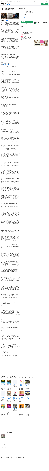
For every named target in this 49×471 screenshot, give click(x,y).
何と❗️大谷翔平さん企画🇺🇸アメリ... (21, 395)
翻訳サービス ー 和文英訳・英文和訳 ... (3, 438)
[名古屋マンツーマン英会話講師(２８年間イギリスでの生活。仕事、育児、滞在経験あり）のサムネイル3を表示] (16, 16)
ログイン (44, 1)
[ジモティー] (3, 4)
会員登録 (47, 1)
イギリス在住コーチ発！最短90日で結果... (21, 408)
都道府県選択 (9, 4)
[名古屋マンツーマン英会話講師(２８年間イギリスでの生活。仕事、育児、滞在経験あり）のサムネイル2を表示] (10, 16)
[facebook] (6, 20)
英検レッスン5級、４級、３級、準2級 (9, 407)
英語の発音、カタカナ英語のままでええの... (3, 408)
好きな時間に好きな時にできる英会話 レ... (9, 395)
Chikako (25, 26)
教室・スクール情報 (4, 452)
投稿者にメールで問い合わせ (27, 21)
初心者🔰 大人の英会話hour (3, 383)
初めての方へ (40, 1)
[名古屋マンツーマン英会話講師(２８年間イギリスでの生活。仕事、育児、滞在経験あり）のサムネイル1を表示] (4, 16)
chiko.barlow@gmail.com (7, 64)
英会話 (15, 382)
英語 (8, 452)
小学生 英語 (15, 406)
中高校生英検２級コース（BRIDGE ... (27, 383)
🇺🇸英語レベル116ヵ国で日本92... (9, 383)
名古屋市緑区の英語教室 (3, 394)
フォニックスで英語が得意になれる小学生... (27, 395)
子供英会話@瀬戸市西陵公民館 (21, 383)
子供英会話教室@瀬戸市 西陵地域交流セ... (15, 395)
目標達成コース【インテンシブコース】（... (27, 408)
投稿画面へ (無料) (45, 3)
